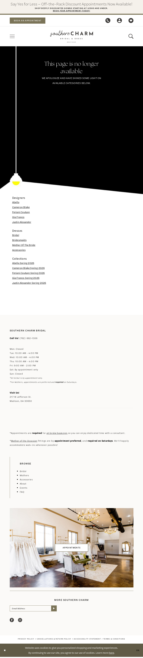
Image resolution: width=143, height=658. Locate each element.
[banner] (71, 37)
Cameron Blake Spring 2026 (28, 268)
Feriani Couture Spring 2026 (28, 273)
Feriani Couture (21, 212)
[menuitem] (29, 21)
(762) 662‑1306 (28, 338)
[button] (119, 21)
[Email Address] (36, 609)
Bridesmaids (19, 240)
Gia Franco (18, 217)
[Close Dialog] (5, 651)
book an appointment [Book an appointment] (29, 21)
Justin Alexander (21, 222)
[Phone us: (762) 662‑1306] (108, 21)
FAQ (22, 492)
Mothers (24, 475)
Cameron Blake (21, 207)
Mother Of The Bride (23, 245)
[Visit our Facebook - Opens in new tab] (12, 621)
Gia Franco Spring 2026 (26, 278)
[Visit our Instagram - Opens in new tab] (20, 621)
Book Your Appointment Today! (71, 11)
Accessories (19, 250)
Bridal (15, 235)
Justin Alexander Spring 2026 (29, 283)
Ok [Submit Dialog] (137, 651)
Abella (15, 202)
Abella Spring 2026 (23, 263)
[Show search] (131, 37)
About (23, 484)
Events (24, 488)
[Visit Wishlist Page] (131, 21)
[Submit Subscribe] (59, 609)
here (111, 654)
